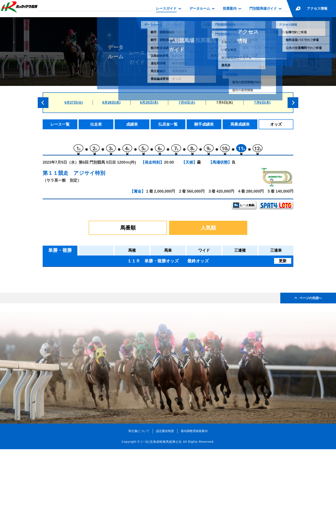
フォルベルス (82, 341)
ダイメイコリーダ (86, 322)
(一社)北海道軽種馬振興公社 (161, 523)
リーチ (77, 295)
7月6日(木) (262, 102)
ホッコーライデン (86, 313)
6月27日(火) (73, 102)
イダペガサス (82, 286)
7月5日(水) (224, 102)
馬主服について (138, 512)
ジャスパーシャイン (88, 304)
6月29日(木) (149, 102)
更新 (282, 263)
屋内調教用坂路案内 (194, 512)
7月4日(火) (187, 102)
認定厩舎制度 (165, 512)
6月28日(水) (111, 102)
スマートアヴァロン (88, 332)
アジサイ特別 (89, 175)
